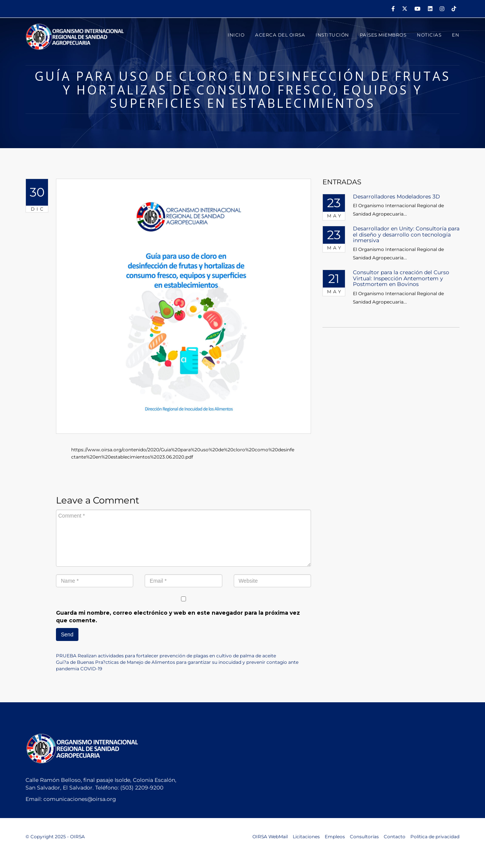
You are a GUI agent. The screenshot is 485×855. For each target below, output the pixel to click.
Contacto (394, 836)
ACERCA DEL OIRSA (280, 35)
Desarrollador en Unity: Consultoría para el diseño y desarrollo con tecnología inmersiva (406, 234)
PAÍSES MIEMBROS (383, 35)
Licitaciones (306, 836)
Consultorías (364, 836)
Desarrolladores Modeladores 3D (396, 196)
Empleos (335, 836)
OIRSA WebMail (270, 836)
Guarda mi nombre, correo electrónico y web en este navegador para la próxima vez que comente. (178, 616)
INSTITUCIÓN (332, 35)
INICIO (236, 35)
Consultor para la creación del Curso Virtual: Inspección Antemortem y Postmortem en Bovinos (401, 278)
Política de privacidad (434, 836)
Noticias (429, 35)
